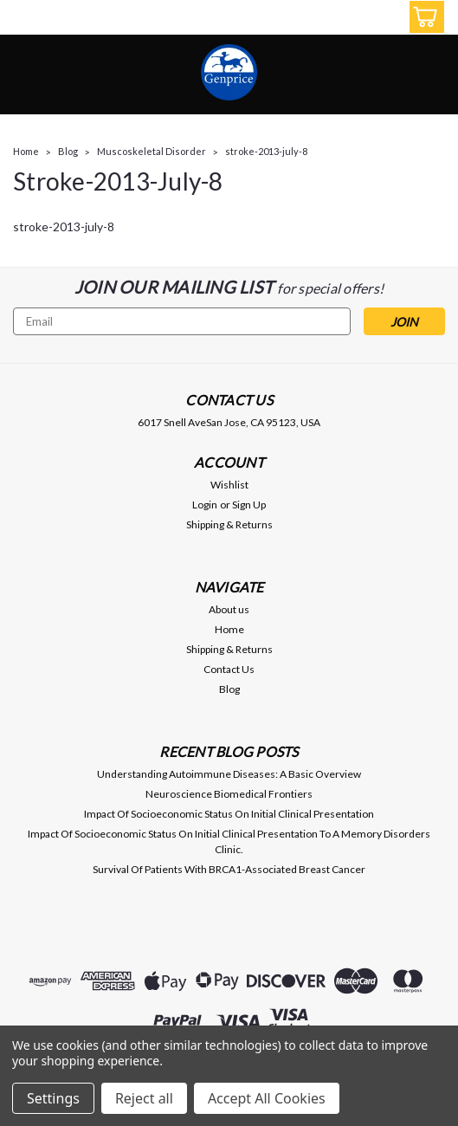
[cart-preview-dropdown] (423, 17)
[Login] (384, 20)
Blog (68, 151)
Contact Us (229, 669)
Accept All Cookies (267, 1098)
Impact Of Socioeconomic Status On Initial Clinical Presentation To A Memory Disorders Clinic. (229, 841)
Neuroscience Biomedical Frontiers (229, 793)
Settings (53, 1098)
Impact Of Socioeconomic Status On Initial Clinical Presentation (229, 813)
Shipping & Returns (229, 524)
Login (204, 504)
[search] (345, 20)
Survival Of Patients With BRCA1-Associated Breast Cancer (229, 869)
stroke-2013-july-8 (266, 151)
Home (26, 151)
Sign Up (249, 504)
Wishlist (229, 484)
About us (229, 609)
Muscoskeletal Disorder (151, 151)
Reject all (144, 1098)
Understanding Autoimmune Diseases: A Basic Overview (229, 773)
